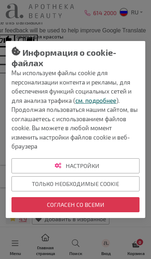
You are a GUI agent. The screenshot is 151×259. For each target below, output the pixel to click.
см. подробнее (95, 100)
